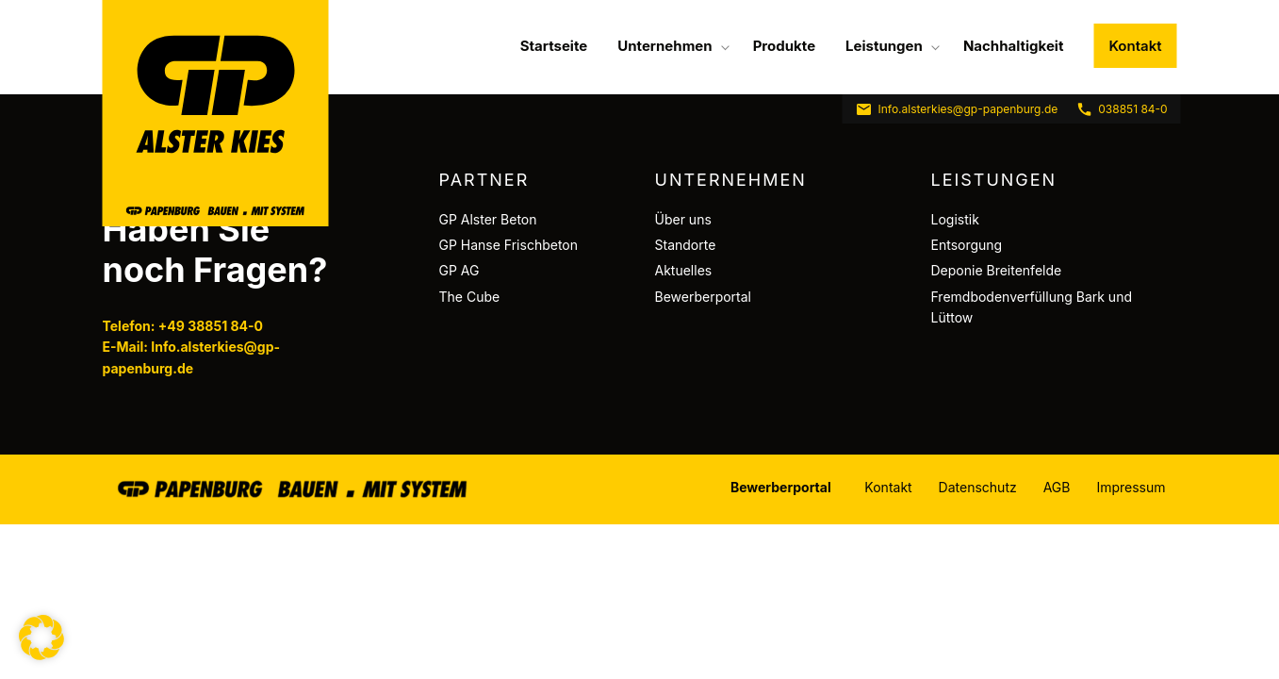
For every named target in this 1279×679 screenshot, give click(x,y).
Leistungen (884, 46)
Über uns (683, 219)
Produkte (784, 46)
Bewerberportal (703, 297)
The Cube (469, 297)
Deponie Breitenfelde (996, 270)
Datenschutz (978, 487)
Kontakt (1134, 46)
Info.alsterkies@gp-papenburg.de (957, 109)
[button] (41, 637)
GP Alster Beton (488, 219)
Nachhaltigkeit (1013, 46)
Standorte (685, 245)
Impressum (1130, 487)
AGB (1057, 487)
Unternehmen (664, 46)
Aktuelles (684, 270)
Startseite (554, 46)
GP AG (459, 270)
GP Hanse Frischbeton (509, 245)
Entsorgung (967, 245)
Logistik (955, 219)
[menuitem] (554, 46)
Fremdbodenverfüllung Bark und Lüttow (1031, 307)
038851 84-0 (1121, 109)
